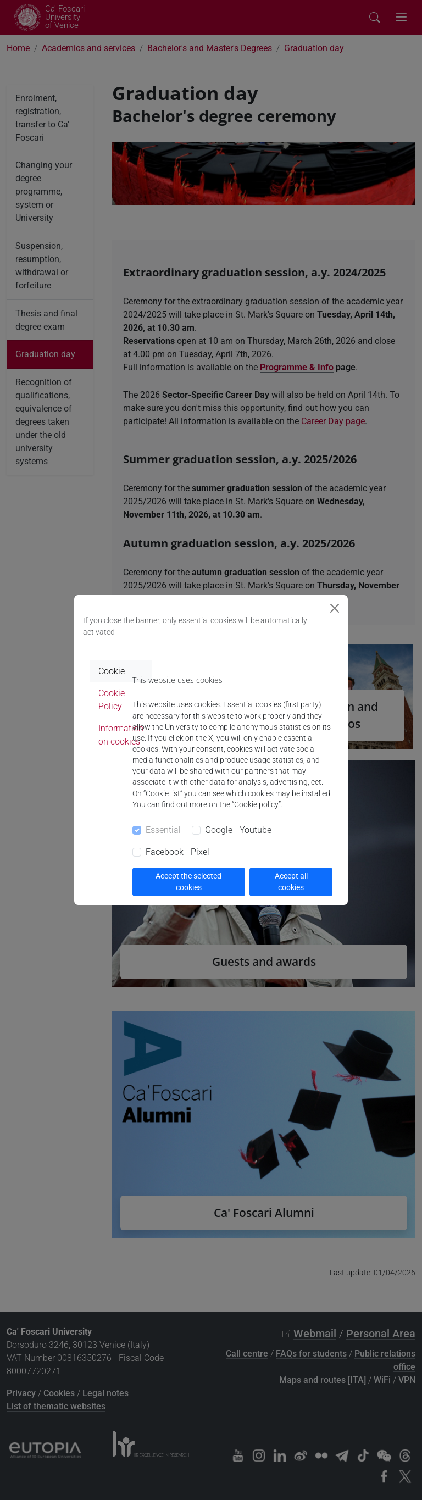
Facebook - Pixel (177, 852)
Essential (163, 830)
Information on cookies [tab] (120, 735)
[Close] (334, 608)
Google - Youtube (238, 830)
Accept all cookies (291, 881)
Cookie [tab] (111, 671)
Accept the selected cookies (188, 881)
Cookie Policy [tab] (111, 700)
